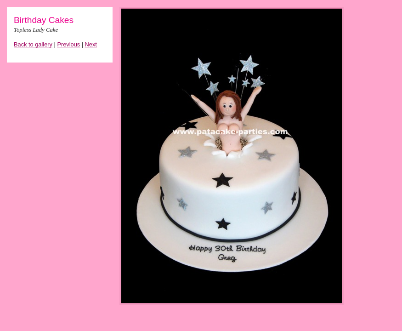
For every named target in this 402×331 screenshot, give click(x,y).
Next (91, 44)
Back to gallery (33, 44)
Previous (68, 44)
